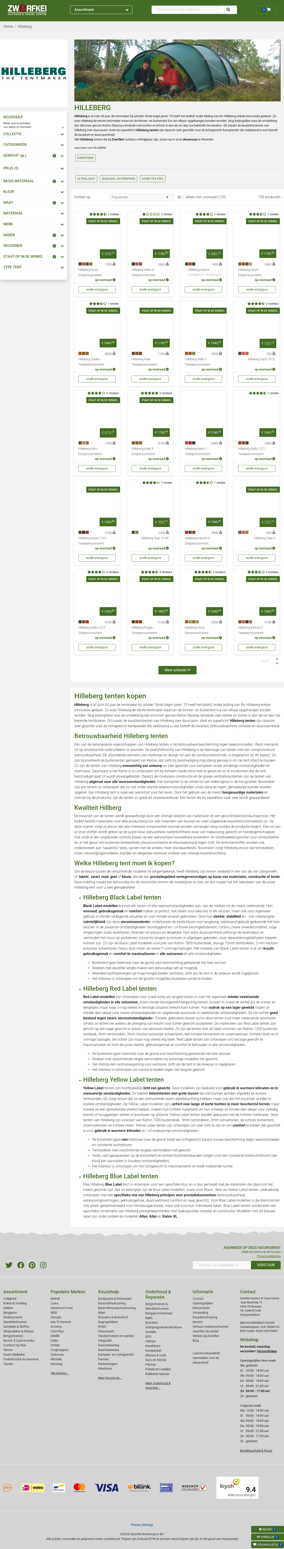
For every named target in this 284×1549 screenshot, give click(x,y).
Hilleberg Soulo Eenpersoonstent (250, 272)
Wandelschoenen (15, 1322)
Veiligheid (9, 1298)
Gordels (150, 1332)
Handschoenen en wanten (116, 1336)
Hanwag (56, 1364)
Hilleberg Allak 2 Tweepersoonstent (198, 361)
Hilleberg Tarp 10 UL (261, 359)
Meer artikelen (178, 670)
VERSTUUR (266, 1265)
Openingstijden (203, 1303)
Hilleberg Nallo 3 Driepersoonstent (143, 272)
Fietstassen (106, 1331)
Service (197, 1322)
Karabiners (152, 1346)
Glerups (56, 1317)
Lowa (54, 1303)
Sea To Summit (61, 1322)
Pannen (150, 1364)
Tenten (8, 1350)
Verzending (200, 1312)
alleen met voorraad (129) (205, 197)
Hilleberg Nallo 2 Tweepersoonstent (198, 451)
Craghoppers (60, 1350)
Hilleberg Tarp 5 (264, 538)
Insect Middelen (14, 1354)
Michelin (56, 1359)
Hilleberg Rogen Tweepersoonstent (144, 630)
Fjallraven (57, 1354)
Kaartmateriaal (108, 1350)
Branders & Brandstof (113, 1317)
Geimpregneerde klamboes (163, 1327)
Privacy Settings (142, 1525)
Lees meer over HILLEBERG (90, 147)
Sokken (8, 1308)
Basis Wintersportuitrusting (117, 1308)
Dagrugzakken (108, 1322)
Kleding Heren (12, 1317)
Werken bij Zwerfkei (206, 1336)
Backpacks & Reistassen (115, 1298)
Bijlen (101, 1312)
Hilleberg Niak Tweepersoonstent (144, 361)
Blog (196, 1340)
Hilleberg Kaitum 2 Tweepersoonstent (251, 630)
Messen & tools (155, 1355)
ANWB (55, 1336)
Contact (198, 1298)
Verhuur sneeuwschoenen (210, 1326)
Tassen (8, 1364)
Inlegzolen (105, 1340)
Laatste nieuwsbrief (206, 1353)
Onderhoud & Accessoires (21, 1359)
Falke (54, 1340)
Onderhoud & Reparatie (158, 1294)
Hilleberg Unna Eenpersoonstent (196, 630)
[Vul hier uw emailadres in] (222, 1265)
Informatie (203, 1291)
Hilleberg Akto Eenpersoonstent (90, 451)
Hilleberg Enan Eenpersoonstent (90, 272)
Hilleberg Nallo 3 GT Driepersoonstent (91, 630)
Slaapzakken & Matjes (18, 1331)
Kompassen (153, 1350)
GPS (148, 1336)
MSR (54, 1312)
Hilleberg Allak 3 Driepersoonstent (143, 451)
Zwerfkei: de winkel (205, 1331)
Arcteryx (56, 1326)
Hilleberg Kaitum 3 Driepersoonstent (197, 540)
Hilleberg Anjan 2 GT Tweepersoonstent (92, 540)
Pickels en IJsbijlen (158, 1369)
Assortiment (101, 9)
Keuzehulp (108, 1291)
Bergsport (10, 1312)
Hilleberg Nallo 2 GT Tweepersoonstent (251, 451)
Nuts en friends (155, 1360)
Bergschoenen (13, 1336)
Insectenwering (108, 1345)
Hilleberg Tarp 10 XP (155, 538)
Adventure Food (62, 1308)
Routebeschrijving (205, 1317)
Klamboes (105, 1368)
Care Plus (57, 1331)
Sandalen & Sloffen (16, 1326)
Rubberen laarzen (157, 1374)
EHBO (102, 1326)
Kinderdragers (108, 1364)
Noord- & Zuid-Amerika (18, 1340)
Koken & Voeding (15, 1303)
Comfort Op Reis (14, 1345)
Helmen (150, 1341)
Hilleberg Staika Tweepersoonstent (91, 361)
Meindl (55, 1298)
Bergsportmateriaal (158, 1313)
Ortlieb (55, 1345)
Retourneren (201, 1308)
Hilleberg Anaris (205, 272)
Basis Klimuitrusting (112, 1303)
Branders (151, 1322)
